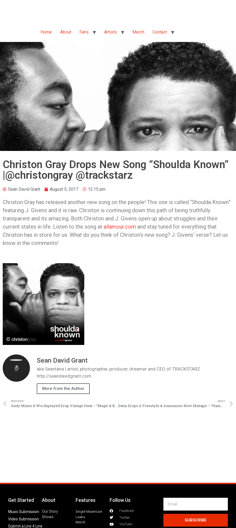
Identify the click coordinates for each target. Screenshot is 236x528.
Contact (160, 32)
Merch (138, 32)
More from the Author (63, 388)
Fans (84, 32)
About (65, 32)
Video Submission (23, 519)
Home (46, 32)
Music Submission (23, 511)
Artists (110, 32)
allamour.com (120, 226)
